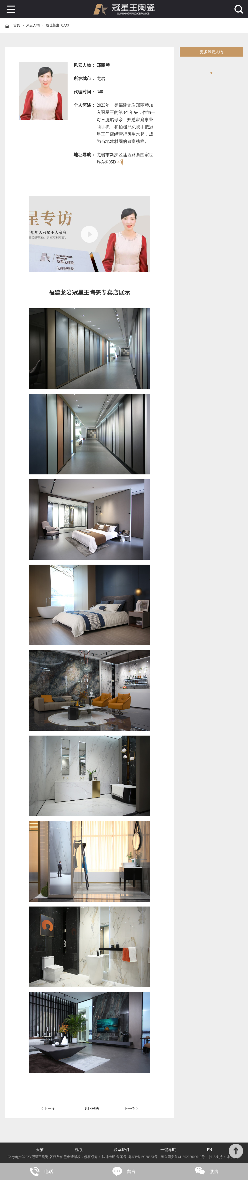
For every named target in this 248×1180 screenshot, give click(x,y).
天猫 (40, 1150)
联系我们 (121, 1150)
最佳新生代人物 (58, 25)
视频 (79, 1150)
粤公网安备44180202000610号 (183, 1157)
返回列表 (92, 1108)
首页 (16, 25)
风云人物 (33, 25)
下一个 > (131, 1108)
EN (209, 1150)
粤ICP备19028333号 (142, 1157)
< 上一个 (48, 1108)
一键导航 (168, 1150)
